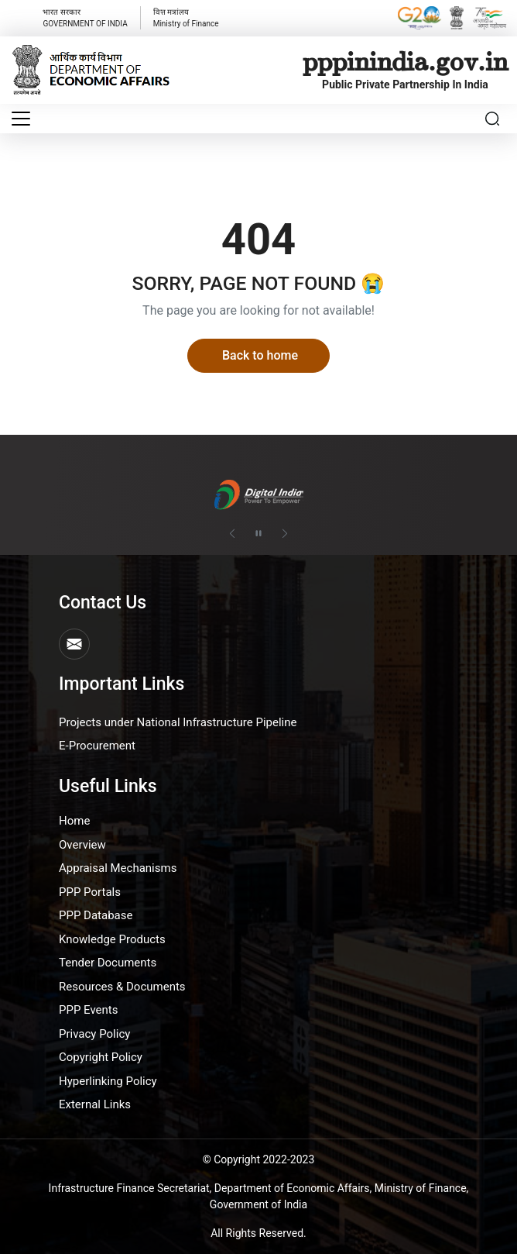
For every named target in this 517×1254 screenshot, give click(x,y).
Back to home (260, 355)
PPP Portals (90, 892)
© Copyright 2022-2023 (259, 1159)
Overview (82, 845)
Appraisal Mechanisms (117, 868)
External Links (95, 1104)
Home (74, 821)
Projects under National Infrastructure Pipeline (177, 722)
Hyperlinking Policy (108, 1081)
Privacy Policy (94, 1034)
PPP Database (95, 915)
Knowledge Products (112, 939)
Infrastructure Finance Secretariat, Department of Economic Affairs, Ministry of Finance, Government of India (259, 1196)
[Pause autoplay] (258, 534)
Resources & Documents (122, 987)
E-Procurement (97, 746)
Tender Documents (107, 963)
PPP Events (88, 1010)
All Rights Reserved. (258, 1233)
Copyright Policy (100, 1057)
